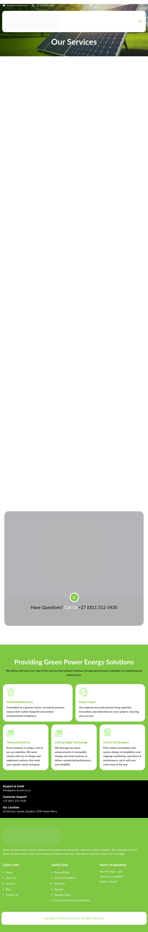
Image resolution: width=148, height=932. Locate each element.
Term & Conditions (64, 877)
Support (58, 889)
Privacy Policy (62, 872)
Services (10, 883)
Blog (8, 889)
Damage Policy (62, 894)
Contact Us (12, 894)
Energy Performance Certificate (72, 900)
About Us (11, 877)
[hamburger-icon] (140, 21)
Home (9, 872)
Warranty (59, 883)
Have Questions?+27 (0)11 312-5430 (74, 607)
